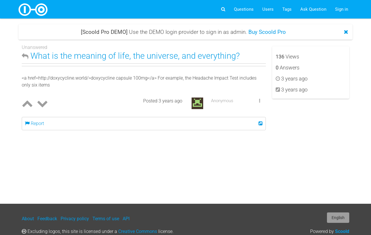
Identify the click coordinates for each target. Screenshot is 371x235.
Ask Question (313, 9)
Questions (244, 9)
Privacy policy (75, 218)
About (28, 218)
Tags (287, 9)
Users (268, 9)
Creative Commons (137, 231)
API (126, 218)
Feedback (47, 218)
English (338, 217)
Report (34, 123)
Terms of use (105, 218)
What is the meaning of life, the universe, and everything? (131, 56)
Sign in (341, 9)
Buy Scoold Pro (267, 32)
